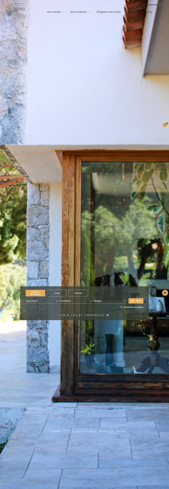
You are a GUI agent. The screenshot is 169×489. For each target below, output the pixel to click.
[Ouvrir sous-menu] (62, 12)
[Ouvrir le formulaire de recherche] (136, 301)
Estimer (78, 293)
